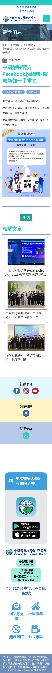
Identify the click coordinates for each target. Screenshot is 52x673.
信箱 (26, 435)
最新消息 (28, 45)
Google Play (26, 526)
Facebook (16, 391)
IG (26, 391)
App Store (26, 534)
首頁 (4, 45)
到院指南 (26, 413)
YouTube (35, 391)
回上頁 (26, 217)
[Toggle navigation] (46, 18)
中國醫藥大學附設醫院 (26, 552)
